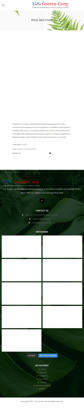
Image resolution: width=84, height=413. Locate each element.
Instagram (42, 232)
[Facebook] (42, 200)
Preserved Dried (30, 149)
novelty (20, 149)
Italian (24, 144)
